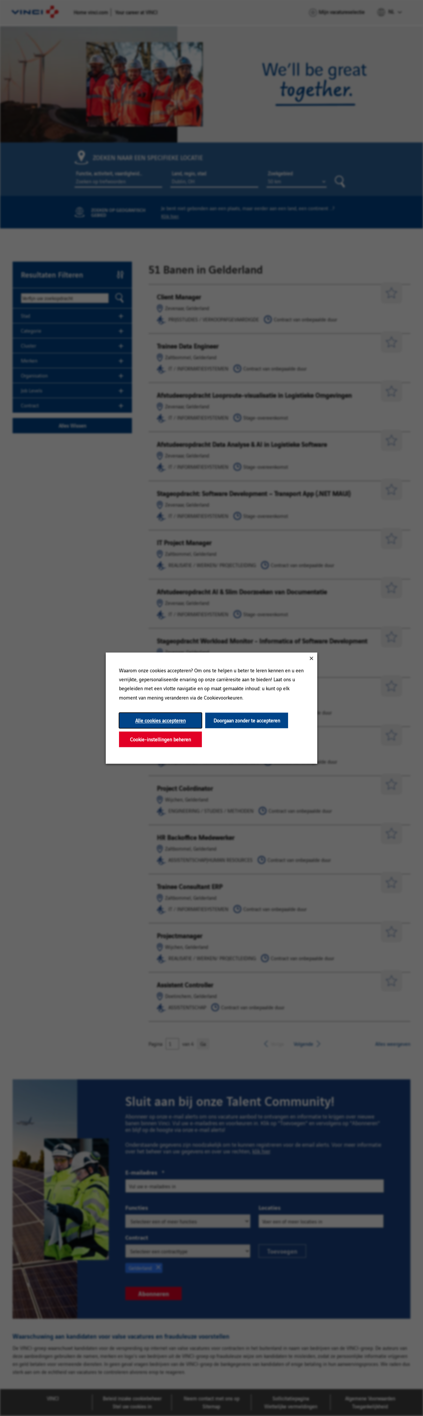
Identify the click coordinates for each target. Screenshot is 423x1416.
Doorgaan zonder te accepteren (246, 720)
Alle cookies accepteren (160, 720)
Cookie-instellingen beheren (160, 739)
